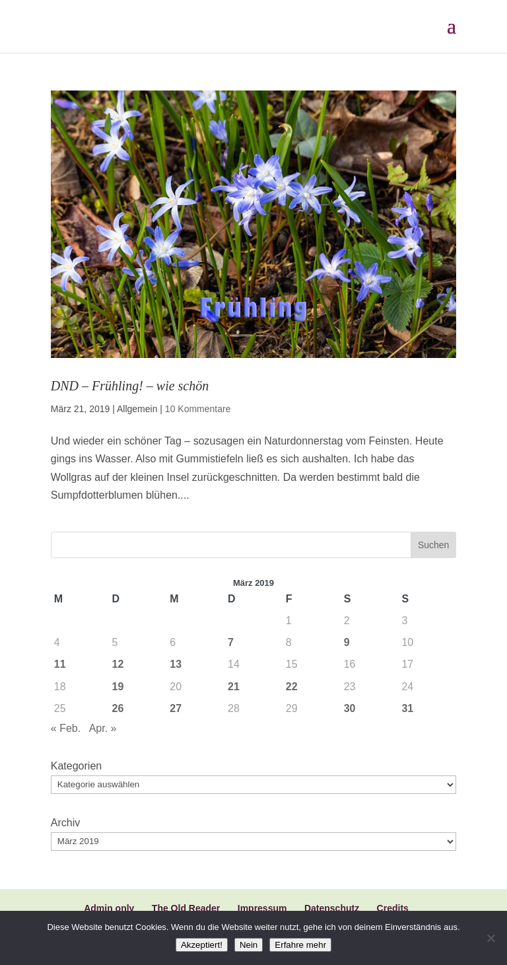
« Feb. (66, 728)
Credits (393, 908)
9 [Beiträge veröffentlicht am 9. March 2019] (347, 642)
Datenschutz (331, 908)
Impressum (262, 908)
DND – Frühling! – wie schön (130, 385)
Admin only (109, 908)
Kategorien (76, 765)
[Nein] (490, 938)
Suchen (433, 545)
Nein (248, 945)
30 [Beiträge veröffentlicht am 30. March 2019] (350, 708)
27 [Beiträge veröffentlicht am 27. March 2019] (176, 708)
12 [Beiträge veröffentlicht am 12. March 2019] (118, 664)
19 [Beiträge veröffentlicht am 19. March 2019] (118, 686)
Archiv (65, 822)
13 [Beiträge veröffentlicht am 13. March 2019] (176, 664)
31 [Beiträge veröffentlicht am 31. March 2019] (407, 708)
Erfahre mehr (300, 945)
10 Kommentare (198, 409)
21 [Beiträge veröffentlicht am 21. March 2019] (234, 686)
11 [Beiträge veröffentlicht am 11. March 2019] (60, 664)
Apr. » (103, 728)
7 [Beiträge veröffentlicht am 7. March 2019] (231, 642)
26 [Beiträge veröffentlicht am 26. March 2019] (118, 708)
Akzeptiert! (201, 945)
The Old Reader (186, 908)
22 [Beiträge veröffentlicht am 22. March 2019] (292, 686)
